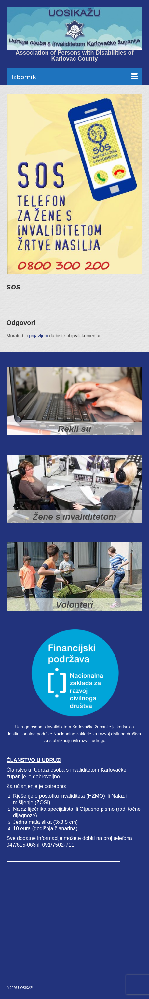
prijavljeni (38, 335)
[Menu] (74, 76)
